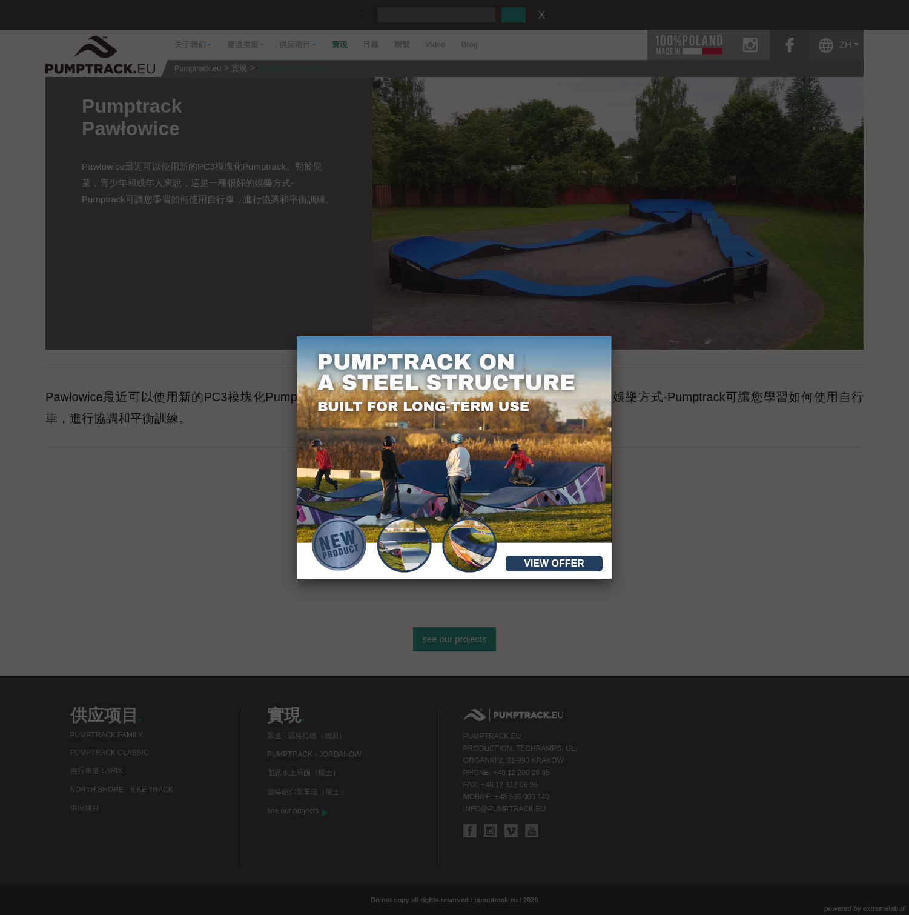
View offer (554, 563)
